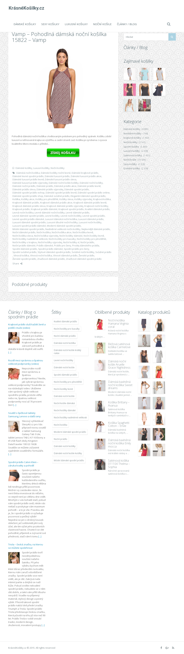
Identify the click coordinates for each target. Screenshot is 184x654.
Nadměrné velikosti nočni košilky (62, 229)
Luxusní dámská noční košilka (61, 219)
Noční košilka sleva (22, 235)
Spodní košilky (131, 146)
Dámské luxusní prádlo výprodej (30, 182)
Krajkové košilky (132, 137)
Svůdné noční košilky (83, 252)
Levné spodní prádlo (94, 215)
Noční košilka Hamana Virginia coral (118, 323)
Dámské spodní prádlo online (94, 192)
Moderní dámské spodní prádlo (64, 225)
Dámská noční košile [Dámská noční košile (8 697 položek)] (64, 396)
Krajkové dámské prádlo (25, 202)
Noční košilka (44, 232)
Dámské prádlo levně (89, 186)
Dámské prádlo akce (65, 186)
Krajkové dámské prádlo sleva (28, 206)
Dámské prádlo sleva (23, 189)
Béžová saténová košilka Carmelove (119, 345)
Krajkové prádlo (21, 209)
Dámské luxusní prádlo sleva (60, 179)
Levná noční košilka (23, 212)
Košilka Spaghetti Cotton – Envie (118, 424)
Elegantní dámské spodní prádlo (88, 196)
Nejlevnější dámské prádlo (95, 229)
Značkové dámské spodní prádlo (84, 258)
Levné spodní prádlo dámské (28, 219)
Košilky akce (27, 199)
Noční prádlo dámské (23, 245)
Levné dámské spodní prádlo (28, 215)
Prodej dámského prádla (85, 245)
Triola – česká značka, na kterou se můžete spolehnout (25, 546)
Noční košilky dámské (71, 235)
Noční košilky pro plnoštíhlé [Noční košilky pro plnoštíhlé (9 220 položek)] (68, 381)
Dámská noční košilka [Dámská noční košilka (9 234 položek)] (65, 343)
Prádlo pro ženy (62, 245)
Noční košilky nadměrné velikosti (30, 239)
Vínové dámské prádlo (65, 255)
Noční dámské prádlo (23, 232)
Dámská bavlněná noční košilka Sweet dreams (120, 385)
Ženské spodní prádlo (24, 258)
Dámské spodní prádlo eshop (28, 192)
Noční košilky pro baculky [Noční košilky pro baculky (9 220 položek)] (67, 328)
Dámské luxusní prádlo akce (86, 176)
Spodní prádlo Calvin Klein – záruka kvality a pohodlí (23, 464)
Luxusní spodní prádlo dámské (29, 225)
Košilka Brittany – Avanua (118, 403)
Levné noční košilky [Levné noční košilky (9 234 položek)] (63, 360)
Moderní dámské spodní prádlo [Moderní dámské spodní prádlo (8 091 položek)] (70, 431)
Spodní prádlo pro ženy (76, 248)
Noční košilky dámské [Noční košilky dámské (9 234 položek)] (65, 410)
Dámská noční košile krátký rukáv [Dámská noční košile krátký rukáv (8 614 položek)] (67, 352)
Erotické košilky (132, 168)
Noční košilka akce (61, 232)
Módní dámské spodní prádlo (28, 229)
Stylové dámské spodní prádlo (54, 252)
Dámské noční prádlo (23, 186)
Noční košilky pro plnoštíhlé (91, 239)
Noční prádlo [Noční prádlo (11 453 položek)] (60, 439)
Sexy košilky (50, 24)
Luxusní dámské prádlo (91, 219)
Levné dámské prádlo (77, 212)
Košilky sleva (66, 199)
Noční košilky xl (71, 242)
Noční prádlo (87, 242)
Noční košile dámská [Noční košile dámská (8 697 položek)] (64, 403)
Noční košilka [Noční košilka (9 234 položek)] (60, 424)
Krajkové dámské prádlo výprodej (65, 206)
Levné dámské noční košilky (50, 212)
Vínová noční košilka (41, 255)
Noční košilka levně (83, 232)
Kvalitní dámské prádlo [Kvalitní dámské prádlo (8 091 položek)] (65, 321)
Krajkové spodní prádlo (71, 209)
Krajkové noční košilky (96, 206)
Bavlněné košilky (133, 133)
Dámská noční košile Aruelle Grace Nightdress (119, 364)
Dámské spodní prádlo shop (27, 196)
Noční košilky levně (94, 235)
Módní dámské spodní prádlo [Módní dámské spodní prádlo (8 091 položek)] (69, 460)
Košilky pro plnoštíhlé (46, 199)
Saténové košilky (133, 155)
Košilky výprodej (83, 199)
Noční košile (102, 24)
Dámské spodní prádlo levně (61, 192)
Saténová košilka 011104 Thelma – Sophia (119, 464)
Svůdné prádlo (103, 252)
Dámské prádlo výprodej (50, 189)
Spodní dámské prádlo (24, 248)
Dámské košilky (25, 24)
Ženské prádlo (86, 255)
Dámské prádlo (45, 186)
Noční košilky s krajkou (24, 242)
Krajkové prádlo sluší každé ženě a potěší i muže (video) (27, 326)
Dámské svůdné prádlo (57, 196)
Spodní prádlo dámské (50, 248)
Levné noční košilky (71, 215)
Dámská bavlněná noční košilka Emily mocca (119, 443)
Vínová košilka (21, 255)
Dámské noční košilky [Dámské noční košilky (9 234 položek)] (64, 446)
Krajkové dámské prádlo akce (56, 202)
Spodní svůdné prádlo (24, 252)
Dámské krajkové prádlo (85, 172)
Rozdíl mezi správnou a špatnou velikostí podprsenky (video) (25, 362)
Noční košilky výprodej (50, 242)
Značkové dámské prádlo (51, 258)
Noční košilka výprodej (46, 235)
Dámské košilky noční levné (56, 172)
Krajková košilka (102, 199)
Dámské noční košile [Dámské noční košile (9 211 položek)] (64, 367)
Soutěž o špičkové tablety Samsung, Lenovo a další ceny (24, 414)
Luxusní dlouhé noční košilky (62, 222)
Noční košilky (58, 168)
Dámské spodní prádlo (76, 189)
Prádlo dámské (45, 245)
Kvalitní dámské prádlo (97, 209)
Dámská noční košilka (28, 172)
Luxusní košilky (76, 24)
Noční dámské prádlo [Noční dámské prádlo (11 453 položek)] (65, 335)
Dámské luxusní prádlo (57, 176)
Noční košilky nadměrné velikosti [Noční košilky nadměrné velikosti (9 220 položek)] (70, 417)
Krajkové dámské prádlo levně (89, 202)
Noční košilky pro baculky (62, 239)
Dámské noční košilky (91, 182)
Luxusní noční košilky (90, 222)
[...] (9, 352)
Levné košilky (52, 215)
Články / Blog (127, 24)
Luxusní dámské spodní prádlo (29, 222)
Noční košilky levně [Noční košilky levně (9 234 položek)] (63, 389)
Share (17, 263)
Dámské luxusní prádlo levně (28, 179)
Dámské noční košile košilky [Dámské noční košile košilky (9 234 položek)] (68, 453)
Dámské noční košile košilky (64, 182)
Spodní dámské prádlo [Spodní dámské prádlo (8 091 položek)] (65, 374)
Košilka (16, 199)
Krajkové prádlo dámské (44, 209)
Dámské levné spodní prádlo (28, 176)
